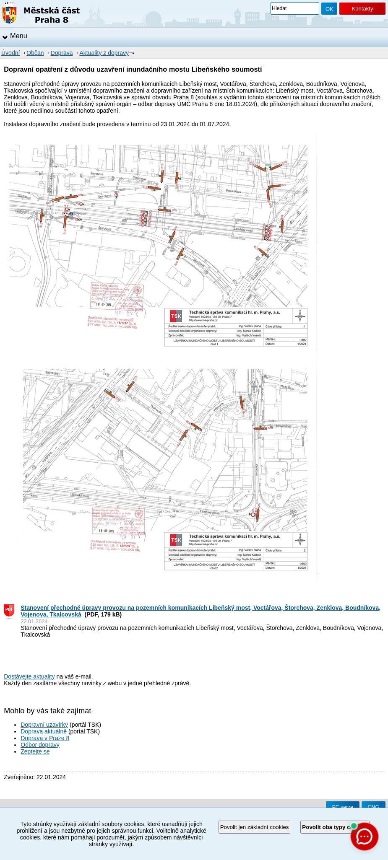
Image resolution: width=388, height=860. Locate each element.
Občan (35, 52)
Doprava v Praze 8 (45, 738)
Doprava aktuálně (44, 731)
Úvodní (10, 52)
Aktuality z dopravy (104, 52)
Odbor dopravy (40, 744)
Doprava (62, 52)
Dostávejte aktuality (29, 676)
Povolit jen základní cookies (254, 827)
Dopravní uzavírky (44, 724)
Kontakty (362, 8)
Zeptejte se (35, 751)
